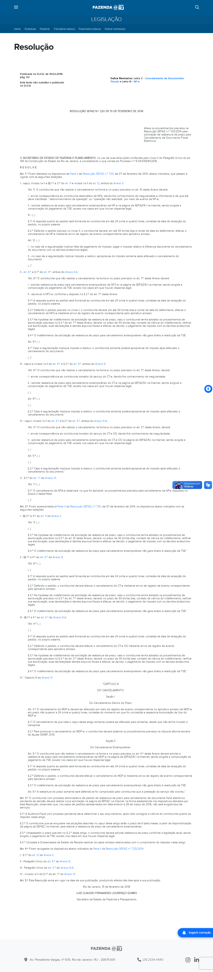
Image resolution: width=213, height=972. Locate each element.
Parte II (74, 173)
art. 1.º (36, 478)
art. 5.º (76, 421)
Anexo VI (50, 478)
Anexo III (100, 364)
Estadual (30, 29)
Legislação (106, 19)
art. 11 (68, 183)
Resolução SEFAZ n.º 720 (98, 173)
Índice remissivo (115, 29)
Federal (44, 29)
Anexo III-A (100, 421)
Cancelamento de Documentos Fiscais (147, 80)
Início (17, 29)
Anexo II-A (71, 272)
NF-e (137, 81)
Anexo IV (47, 677)
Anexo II (118, 183)
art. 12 (96, 183)
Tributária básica (64, 29)
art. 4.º (55, 421)
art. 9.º (47, 272)
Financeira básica (90, 29)
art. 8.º (27, 272)
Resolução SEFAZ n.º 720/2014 (124, 848)
